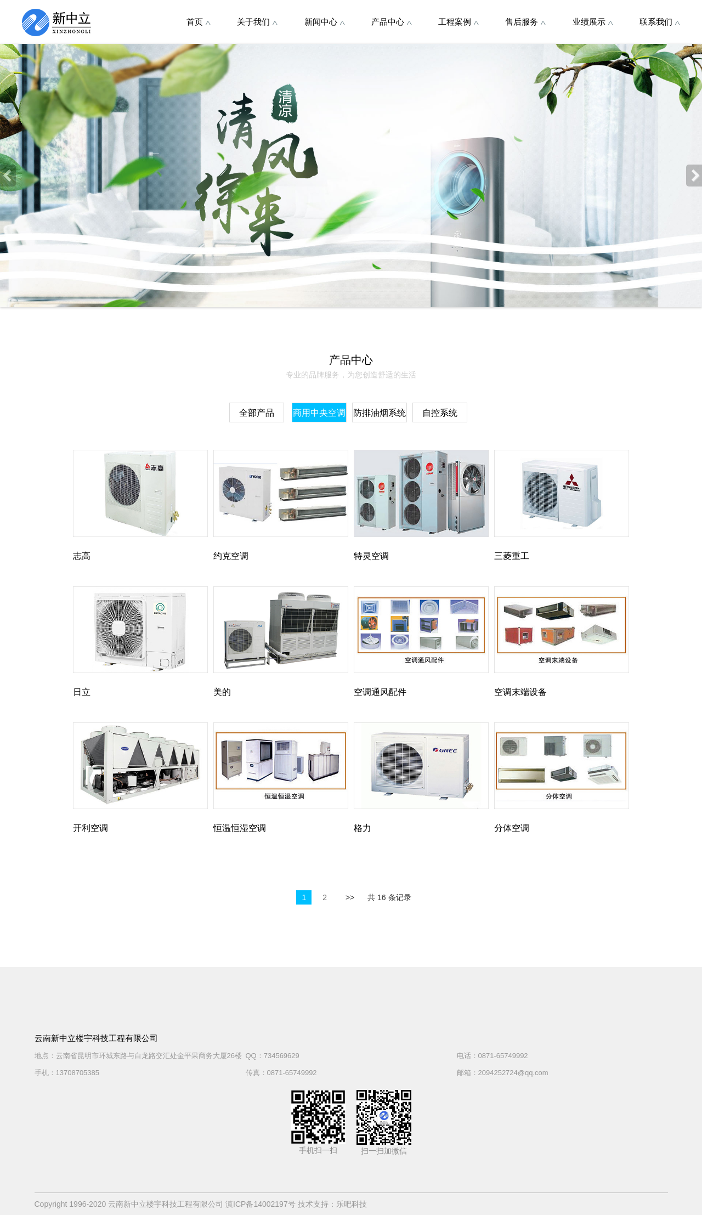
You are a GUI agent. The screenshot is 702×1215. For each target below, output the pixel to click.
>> (350, 897)
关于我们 (257, 21)
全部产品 (256, 412)
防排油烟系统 (379, 412)
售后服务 (525, 21)
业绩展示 (593, 21)
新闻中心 (324, 21)
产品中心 (391, 21)
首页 (198, 21)
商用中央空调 (319, 412)
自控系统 (439, 412)
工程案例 (458, 21)
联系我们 (659, 21)
